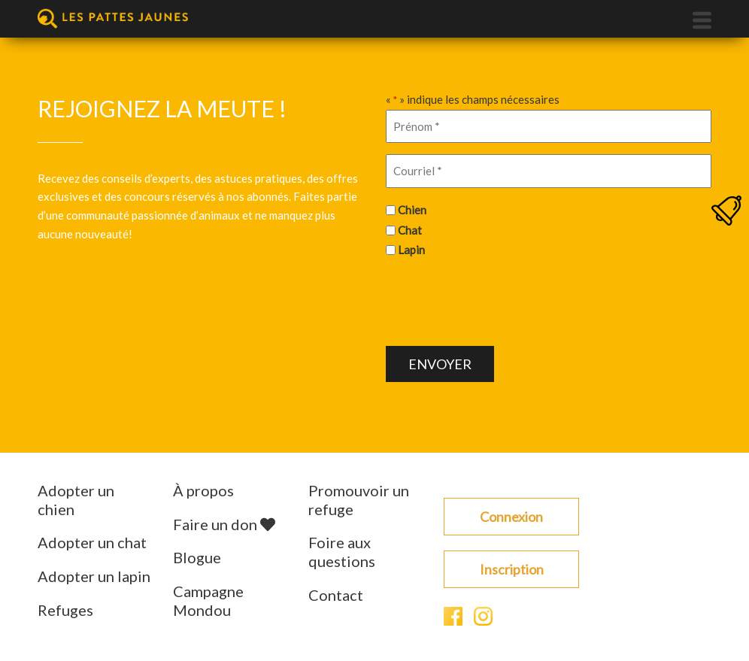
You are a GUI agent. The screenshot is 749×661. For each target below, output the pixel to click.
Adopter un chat (92, 542)
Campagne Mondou (208, 600)
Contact (335, 595)
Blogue (197, 557)
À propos (203, 490)
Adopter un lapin (94, 576)
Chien (412, 210)
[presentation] (500, 300)
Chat (410, 230)
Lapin (411, 249)
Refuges (65, 610)
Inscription (512, 569)
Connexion (511, 516)
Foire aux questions (341, 551)
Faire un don (224, 524)
